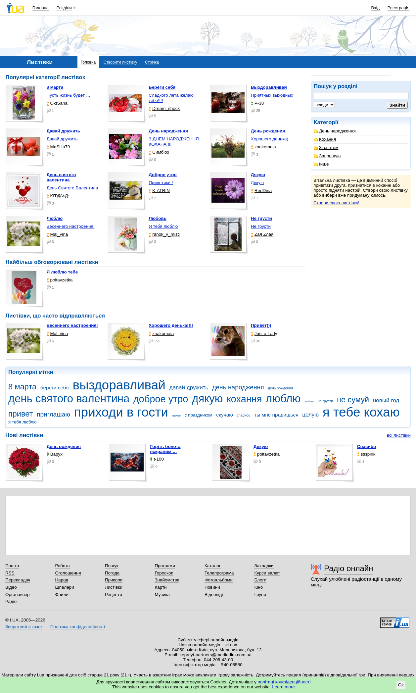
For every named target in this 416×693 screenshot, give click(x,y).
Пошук (111, 565)
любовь (309, 401)
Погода (112, 572)
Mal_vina (57, 234)
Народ (61, 579)
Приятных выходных (272, 95)
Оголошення (68, 572)
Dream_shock (164, 108)
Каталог (213, 565)
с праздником (198, 415)
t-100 (157, 459)
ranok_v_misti (164, 234)
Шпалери (64, 587)
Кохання (325, 139)
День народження (335, 130)
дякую (207, 398)
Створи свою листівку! (336, 202)
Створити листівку (120, 62)
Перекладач (17, 579)
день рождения (280, 388)
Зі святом (326, 147)
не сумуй (353, 399)
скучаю (224, 415)
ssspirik (366, 454)
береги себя (54, 387)
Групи (260, 594)
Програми (165, 565)
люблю (283, 398)
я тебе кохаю (361, 412)
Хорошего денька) (269, 138)
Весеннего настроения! (71, 226)
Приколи (113, 579)
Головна (40, 7)
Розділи (64, 7)
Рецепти (113, 594)
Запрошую (327, 155)
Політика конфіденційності (77, 626)
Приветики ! (161, 182)
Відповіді (214, 594)
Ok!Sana (57, 103)
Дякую (257, 182)
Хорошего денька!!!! (171, 325)
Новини (212, 587)
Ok (401, 684)
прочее (176, 415)
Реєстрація (398, 7)
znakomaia (263, 146)
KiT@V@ (58, 195)
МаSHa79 (58, 146)
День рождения (64, 446)
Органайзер (17, 594)
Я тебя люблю (163, 226)
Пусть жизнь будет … (69, 95)
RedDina (261, 190)
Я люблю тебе (62, 272)
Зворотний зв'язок (23, 626)
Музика (162, 594)
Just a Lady (264, 333)
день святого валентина (68, 398)
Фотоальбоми (219, 579)
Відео (11, 587)
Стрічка (152, 62)
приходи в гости (121, 412)
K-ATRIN (159, 190)
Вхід (375, 7)
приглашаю (53, 414)
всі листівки (399, 435)
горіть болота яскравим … (165, 449)
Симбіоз (159, 152)
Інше (321, 164)
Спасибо (366, 446)
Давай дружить (62, 138)
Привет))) (261, 325)
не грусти (325, 401)
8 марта (22, 386)
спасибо (244, 415)
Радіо (11, 601)
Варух (55, 454)
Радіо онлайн (348, 568)
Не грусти (261, 226)
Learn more (283, 686)
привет (20, 414)
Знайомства (167, 579)
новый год (386, 400)
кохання (244, 399)
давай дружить (188, 387)
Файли (62, 594)
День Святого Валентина (72, 187)
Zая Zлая (262, 234)
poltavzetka (60, 279)
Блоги (260, 579)
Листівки (113, 587)
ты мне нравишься (276, 415)
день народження (238, 387)
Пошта (12, 565)
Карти (160, 587)
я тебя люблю (22, 422)
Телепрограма (219, 572)
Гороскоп (164, 572)
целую (310, 415)
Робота (62, 565)
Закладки (263, 565)
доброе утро (160, 399)
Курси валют (267, 572)
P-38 (257, 103)
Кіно (258, 587)
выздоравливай (118, 385)
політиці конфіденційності (284, 681)
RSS (10, 572)
